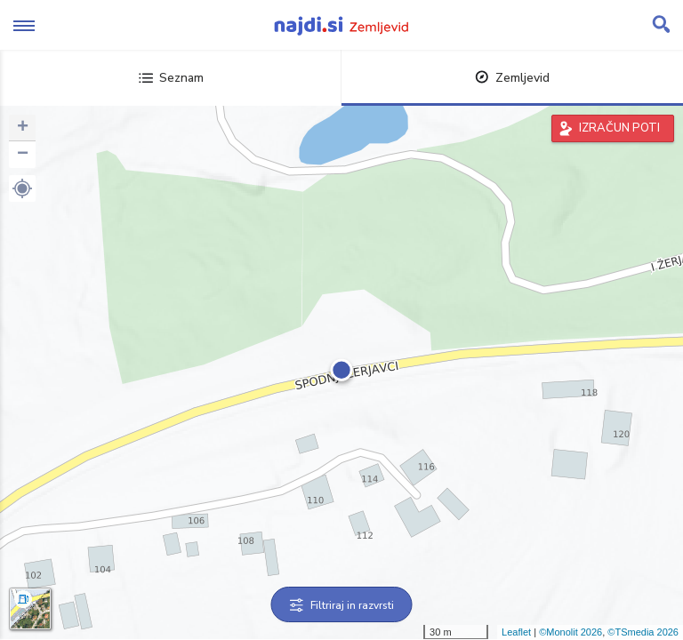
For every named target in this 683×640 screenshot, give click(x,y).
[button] (22, 188)
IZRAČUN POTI (619, 128)
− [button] (22, 154)
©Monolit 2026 (570, 632)
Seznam (171, 77)
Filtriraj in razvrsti (342, 605)
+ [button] (22, 128)
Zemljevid (512, 77)
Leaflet (516, 632)
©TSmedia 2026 (643, 632)
